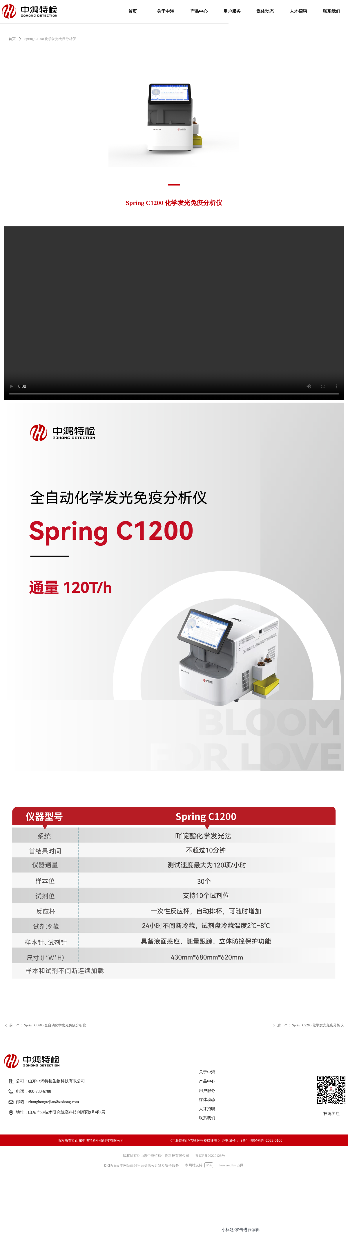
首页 (12, 39)
